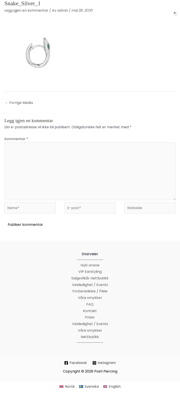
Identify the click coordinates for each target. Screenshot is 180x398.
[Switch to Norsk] (67, 387)
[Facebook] (75, 363)
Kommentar (16, 138)
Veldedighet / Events (90, 284)
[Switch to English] (112, 387)
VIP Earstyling (90, 271)
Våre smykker (90, 297)
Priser (90, 317)
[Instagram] (104, 363)
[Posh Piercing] (94, 17)
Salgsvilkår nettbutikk (89, 278)
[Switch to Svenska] (89, 387)
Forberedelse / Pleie (89, 291)
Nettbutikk (90, 336)
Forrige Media (19, 102)
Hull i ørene (90, 265)
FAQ (90, 304)
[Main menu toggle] (9, 16)
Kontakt (90, 310)
